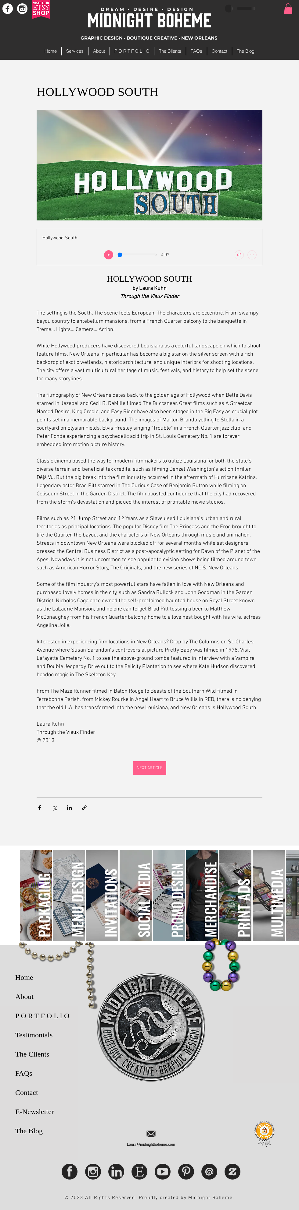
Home (24, 977)
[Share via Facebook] (39, 808)
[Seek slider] (137, 254)
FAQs (23, 1073)
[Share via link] (84, 808)
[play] (108, 254)
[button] (288, 8)
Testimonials (33, 1035)
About (24, 997)
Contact (26, 1092)
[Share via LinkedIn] (69, 808)
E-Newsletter (34, 1112)
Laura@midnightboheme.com (151, 1144)
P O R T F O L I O (42, 1016)
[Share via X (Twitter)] (54, 808)
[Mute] (239, 254)
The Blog (29, 1131)
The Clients (32, 1054)
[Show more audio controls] (252, 254)
